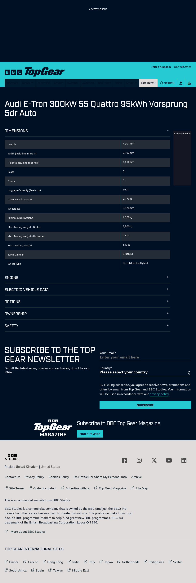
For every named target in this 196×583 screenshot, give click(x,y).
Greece (33, 562)
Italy (92, 562)
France (14, 562)
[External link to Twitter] (154, 460)
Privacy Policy (34, 477)
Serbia (177, 562)
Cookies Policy (59, 477)
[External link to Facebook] (124, 460)
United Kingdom (160, 67)
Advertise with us (78, 488)
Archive (136, 477)
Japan (108, 562)
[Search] (167, 83)
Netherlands (130, 562)
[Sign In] (181, 83)
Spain (40, 570)
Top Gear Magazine (112, 488)
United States (182, 67)
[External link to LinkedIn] (184, 460)
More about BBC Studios (25, 531)
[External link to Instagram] (139, 460)
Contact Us (12, 477)
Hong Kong (55, 562)
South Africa (18, 570)
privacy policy (159, 394)
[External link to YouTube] (169, 460)
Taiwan (58, 570)
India (75, 562)
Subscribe (145, 405)
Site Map (142, 488)
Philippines (156, 562)
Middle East (80, 570)
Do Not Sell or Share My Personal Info (100, 477)
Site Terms (16, 488)
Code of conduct (44, 488)
